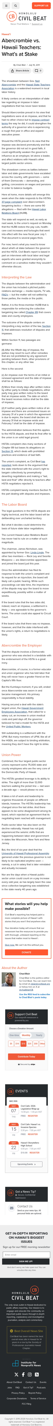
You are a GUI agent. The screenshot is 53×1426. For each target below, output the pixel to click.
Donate (26, 952)
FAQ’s (5, 294)
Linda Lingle (37, 552)
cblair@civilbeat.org (40, 983)
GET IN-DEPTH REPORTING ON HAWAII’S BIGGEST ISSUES (26, 1237)
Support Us (41, 5)
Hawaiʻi (6, 34)
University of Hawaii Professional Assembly (25, 853)
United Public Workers (18, 726)
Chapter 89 (32, 312)
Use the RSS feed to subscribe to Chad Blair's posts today (34, 996)
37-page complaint (12, 202)
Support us (37, 23)
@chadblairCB (26, 989)
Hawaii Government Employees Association (22, 709)
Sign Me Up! (26, 1261)
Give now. (10, 944)
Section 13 (7, 451)
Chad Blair (21, 64)
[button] (6, 5)
